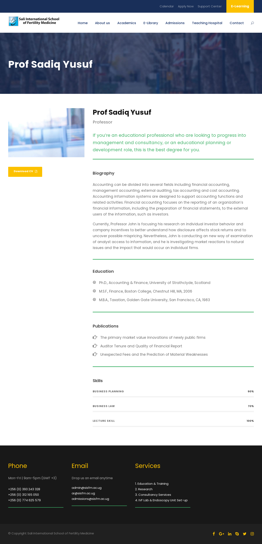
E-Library (150, 23)
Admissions (175, 23)
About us (102, 23)
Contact (237, 23)
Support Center (210, 6)
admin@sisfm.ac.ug (87, 488)
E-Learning (240, 6)
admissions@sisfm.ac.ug (90, 499)
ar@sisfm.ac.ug (83, 493)
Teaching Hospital (207, 23)
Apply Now (186, 6)
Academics (126, 23)
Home (83, 23)
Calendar (167, 6)
